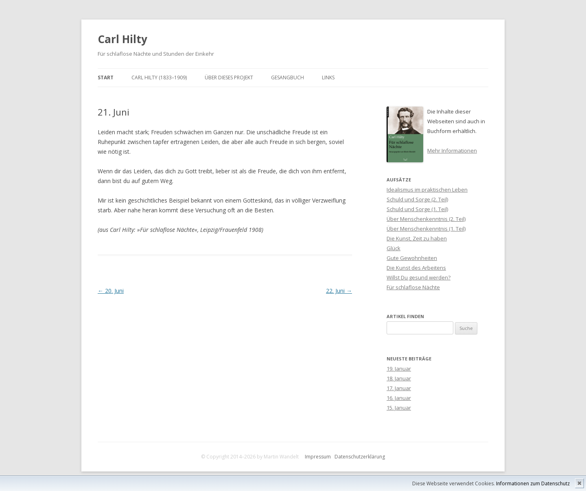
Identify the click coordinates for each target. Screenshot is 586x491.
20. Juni (111, 291)
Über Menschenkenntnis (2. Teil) (426, 219)
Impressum (318, 456)
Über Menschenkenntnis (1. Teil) (426, 228)
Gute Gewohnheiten (412, 258)
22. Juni (339, 291)
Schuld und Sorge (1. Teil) (417, 209)
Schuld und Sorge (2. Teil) (417, 199)
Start (106, 77)
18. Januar (399, 378)
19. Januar (399, 368)
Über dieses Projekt (229, 77)
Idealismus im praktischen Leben (427, 189)
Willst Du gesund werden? (418, 277)
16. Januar (399, 398)
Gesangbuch (287, 77)
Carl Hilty (122, 39)
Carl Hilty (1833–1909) (159, 77)
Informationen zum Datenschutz (533, 483)
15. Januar (399, 407)
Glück (393, 248)
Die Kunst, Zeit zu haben (417, 238)
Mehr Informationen (452, 150)
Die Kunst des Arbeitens (416, 267)
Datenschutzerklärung (360, 456)
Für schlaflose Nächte (413, 287)
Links (328, 77)
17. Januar (399, 388)
